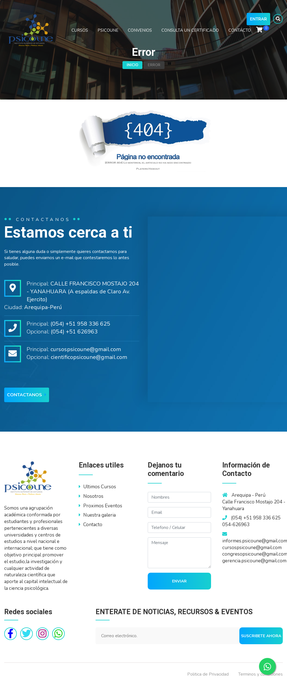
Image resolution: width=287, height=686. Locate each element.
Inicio (132, 65)
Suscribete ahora (261, 636)
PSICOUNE (108, 30)
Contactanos (26, 395)
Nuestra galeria (97, 515)
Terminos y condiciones (260, 674)
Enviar (179, 581)
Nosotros (91, 496)
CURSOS (79, 30)
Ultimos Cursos (97, 487)
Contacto (90, 524)
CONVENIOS (140, 30)
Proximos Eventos (100, 506)
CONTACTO (239, 30)
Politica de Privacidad (208, 674)
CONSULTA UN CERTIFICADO (190, 30)
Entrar (258, 19)
